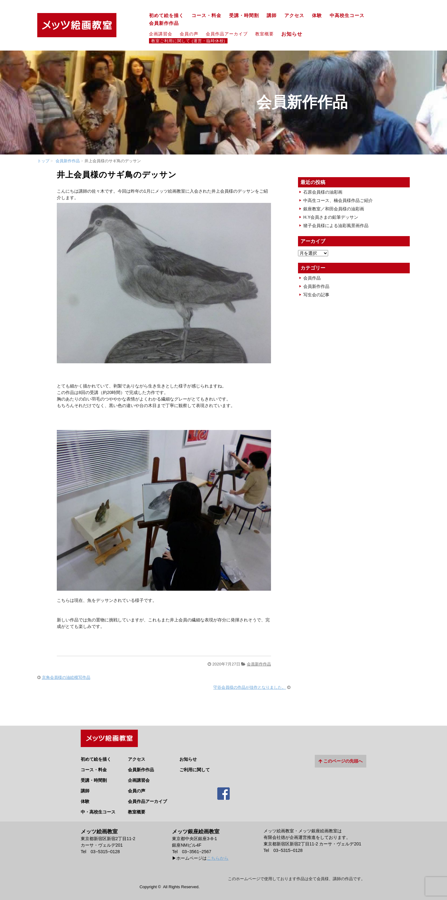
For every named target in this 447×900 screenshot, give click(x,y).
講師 (272, 15)
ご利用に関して (194, 766)
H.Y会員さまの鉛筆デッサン (330, 217)
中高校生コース (347, 15)
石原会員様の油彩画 (322, 192)
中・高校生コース (98, 808)
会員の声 (189, 33)
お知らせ (294, 34)
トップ (43, 161)
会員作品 (312, 277)
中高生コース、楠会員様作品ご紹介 (338, 200)
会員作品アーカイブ (227, 33)
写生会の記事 (316, 294)
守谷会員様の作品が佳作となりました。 (249, 687)
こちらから (217, 854)
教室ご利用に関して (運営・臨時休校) (188, 41)
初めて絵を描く (166, 15)
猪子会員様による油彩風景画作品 (335, 225)
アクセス (294, 15)
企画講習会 (160, 33)
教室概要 (264, 33)
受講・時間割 (244, 15)
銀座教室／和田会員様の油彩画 (333, 208)
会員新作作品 (164, 23)
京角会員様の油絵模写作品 (66, 677)
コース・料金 (206, 15)
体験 (317, 15)
